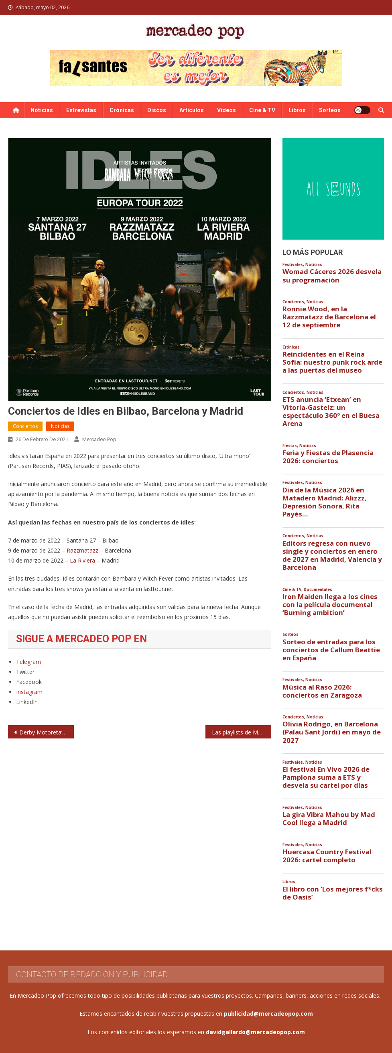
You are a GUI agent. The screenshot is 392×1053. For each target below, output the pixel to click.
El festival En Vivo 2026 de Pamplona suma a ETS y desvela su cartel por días (326, 777)
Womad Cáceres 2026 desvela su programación (332, 276)
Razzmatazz (83, 550)
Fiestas (289, 445)
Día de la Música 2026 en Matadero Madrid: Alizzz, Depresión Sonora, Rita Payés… (324, 502)
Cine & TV (262, 110)
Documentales (318, 589)
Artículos (191, 110)
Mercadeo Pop (99, 439)
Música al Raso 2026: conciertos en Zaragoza (322, 691)
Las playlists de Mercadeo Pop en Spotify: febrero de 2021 (241, 732)
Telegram (28, 662)
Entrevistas (81, 110)
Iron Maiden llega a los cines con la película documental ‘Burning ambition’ (330, 605)
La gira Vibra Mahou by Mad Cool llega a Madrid (328, 819)
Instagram (29, 692)
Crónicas (122, 110)
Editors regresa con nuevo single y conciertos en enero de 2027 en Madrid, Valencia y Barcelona (332, 555)
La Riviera (82, 560)
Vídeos (226, 110)
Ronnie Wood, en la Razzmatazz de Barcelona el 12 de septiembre (329, 317)
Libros (297, 110)
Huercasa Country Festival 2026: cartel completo (327, 856)
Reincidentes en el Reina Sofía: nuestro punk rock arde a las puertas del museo (332, 362)
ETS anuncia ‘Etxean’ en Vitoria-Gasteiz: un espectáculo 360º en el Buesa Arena (331, 411)
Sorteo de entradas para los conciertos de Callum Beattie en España (331, 650)
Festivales (292, 264)
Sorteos (330, 110)
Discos (156, 110)
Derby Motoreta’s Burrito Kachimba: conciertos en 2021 (46, 732)
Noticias (41, 110)
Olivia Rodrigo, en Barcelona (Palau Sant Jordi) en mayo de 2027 (331, 732)
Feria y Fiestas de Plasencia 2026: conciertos (328, 457)
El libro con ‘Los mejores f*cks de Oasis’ (332, 893)
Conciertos (25, 426)
